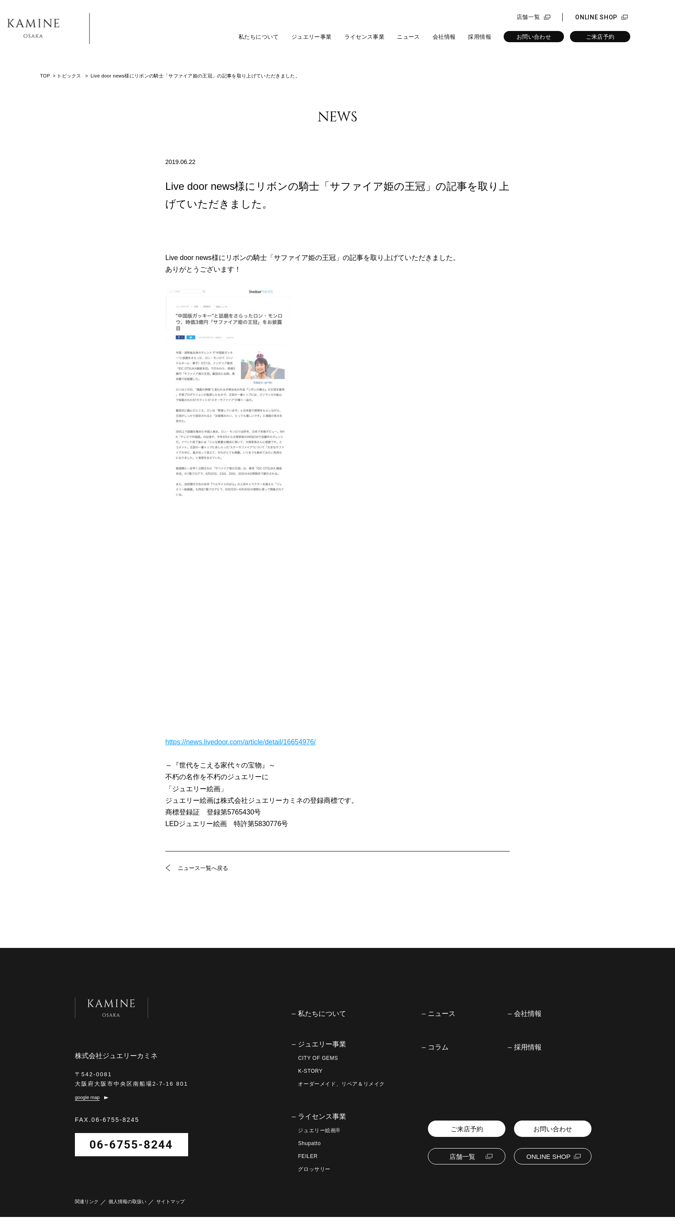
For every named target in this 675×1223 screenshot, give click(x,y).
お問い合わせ (534, 37)
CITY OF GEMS (318, 1058)
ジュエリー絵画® (319, 1130)
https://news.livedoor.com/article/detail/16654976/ (240, 742)
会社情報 (444, 37)
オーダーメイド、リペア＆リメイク (341, 1084)
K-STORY (310, 1071)
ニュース (408, 37)
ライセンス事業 (364, 37)
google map (87, 1104)
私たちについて (258, 37)
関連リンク (87, 1207)
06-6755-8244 (131, 1150)
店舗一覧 (528, 17)
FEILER (308, 1156)
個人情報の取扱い (127, 1207)
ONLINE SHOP (596, 17)
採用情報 (479, 37)
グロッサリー (314, 1169)
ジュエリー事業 (311, 37)
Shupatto (309, 1143)
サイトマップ (170, 1207)
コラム (438, 1047)
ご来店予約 (600, 37)
